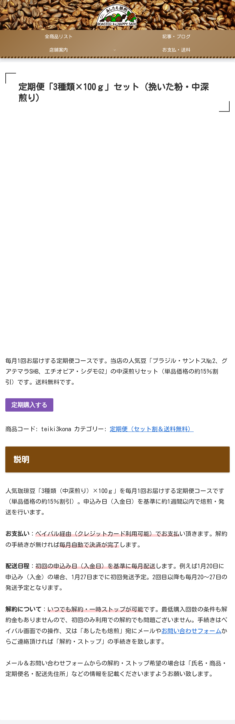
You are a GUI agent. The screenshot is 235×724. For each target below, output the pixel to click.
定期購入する (29, 405)
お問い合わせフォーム (191, 631)
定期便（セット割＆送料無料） (152, 429)
